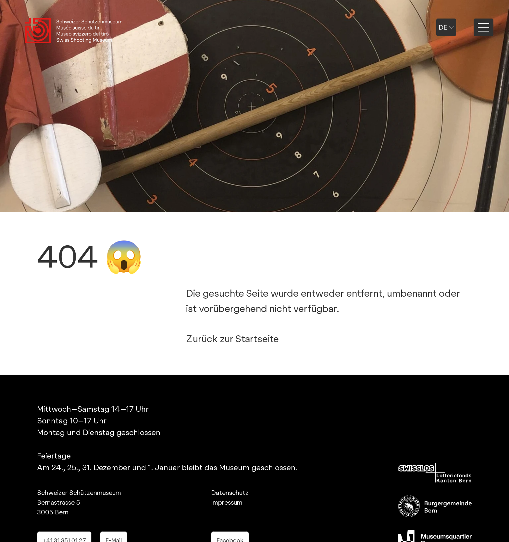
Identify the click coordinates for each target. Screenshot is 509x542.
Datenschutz (230, 493)
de (446, 27)
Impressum (226, 502)
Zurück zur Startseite (232, 338)
